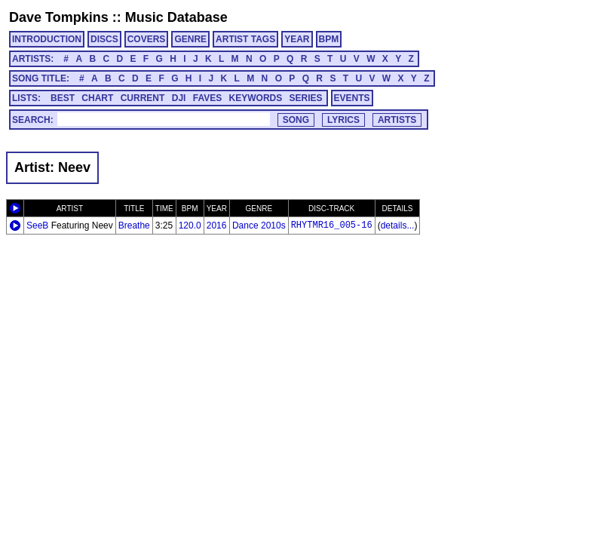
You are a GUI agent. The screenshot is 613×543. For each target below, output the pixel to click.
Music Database (176, 17)
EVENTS (352, 98)
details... (398, 225)
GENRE (190, 39)
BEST (63, 98)
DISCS (104, 39)
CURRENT (143, 98)
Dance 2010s (259, 225)
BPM (329, 39)
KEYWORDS (256, 98)
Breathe (134, 225)
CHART (97, 98)
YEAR (296, 39)
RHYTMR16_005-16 (331, 225)
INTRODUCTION (46, 39)
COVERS (146, 39)
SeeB (37, 225)
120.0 (190, 225)
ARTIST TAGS (245, 39)
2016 (217, 225)
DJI (179, 98)
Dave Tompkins (59, 17)
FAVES (207, 98)
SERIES (306, 98)
